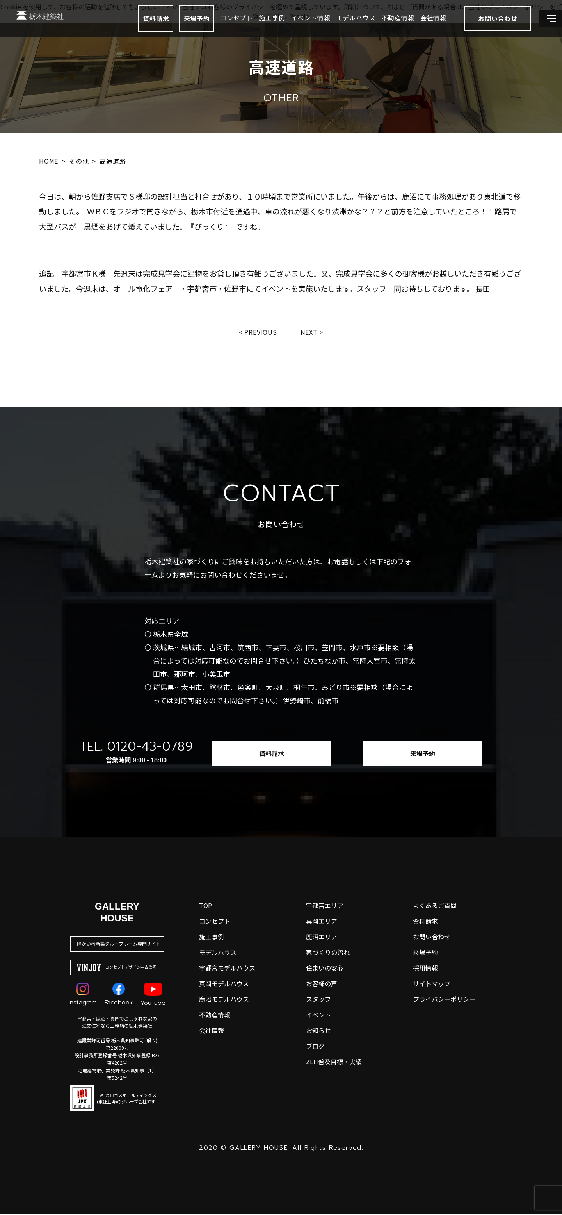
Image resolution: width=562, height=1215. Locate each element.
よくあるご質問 (435, 906)
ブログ (315, 1047)
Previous (260, 332)
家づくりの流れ (328, 953)
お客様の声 (321, 984)
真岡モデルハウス (224, 984)
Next (311, 332)
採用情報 (425, 969)
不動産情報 (378, 27)
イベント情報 (291, 27)
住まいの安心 (324, 969)
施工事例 (252, 27)
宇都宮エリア (324, 906)
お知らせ (318, 1031)
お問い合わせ (431, 937)
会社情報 (414, 27)
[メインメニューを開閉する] (544, 28)
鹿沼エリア (321, 937)
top (205, 906)
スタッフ (318, 1000)
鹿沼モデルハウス (224, 1000)
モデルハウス (336, 27)
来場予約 (177, 28)
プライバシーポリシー (444, 1000)
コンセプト (217, 27)
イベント (318, 1016)
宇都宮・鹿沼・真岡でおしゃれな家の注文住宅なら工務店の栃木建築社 (117, 1023)
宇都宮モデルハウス (227, 969)
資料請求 (136, 28)
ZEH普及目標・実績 (334, 1062)
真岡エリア (321, 922)
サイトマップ (431, 984)
